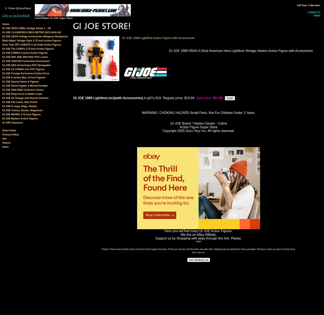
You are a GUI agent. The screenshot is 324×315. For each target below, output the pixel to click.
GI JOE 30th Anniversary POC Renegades (26, 65)
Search (6, 142)
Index (5, 146)
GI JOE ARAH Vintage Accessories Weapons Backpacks (35, 36)
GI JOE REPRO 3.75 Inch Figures (21, 114)
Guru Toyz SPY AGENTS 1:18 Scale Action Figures (31, 44)
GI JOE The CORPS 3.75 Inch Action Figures (28, 48)
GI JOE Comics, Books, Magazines (22, 110)
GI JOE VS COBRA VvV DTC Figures (23, 69)
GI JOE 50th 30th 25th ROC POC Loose (25, 57)
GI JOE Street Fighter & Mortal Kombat (25, 85)
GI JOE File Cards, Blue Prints (19, 102)
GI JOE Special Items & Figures (20, 81)
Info (4, 138)
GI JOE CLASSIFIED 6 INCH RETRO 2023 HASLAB (31, 32)
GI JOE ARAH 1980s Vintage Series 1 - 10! (26, 28)
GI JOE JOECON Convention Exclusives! (26, 61)
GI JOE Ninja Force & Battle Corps (22, 94)
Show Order (9, 130)
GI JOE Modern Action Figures (20, 118)
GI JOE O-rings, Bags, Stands (19, 106)
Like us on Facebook (16, 15)
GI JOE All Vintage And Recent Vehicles (25, 98)
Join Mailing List (198, 259)
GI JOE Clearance (12, 122)
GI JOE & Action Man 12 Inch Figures (23, 77)
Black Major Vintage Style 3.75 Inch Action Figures (31, 40)
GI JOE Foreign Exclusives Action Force (25, 73)
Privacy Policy (10, 134)
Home (317, 15)
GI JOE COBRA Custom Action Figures (25, 53)
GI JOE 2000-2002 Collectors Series (23, 89)
